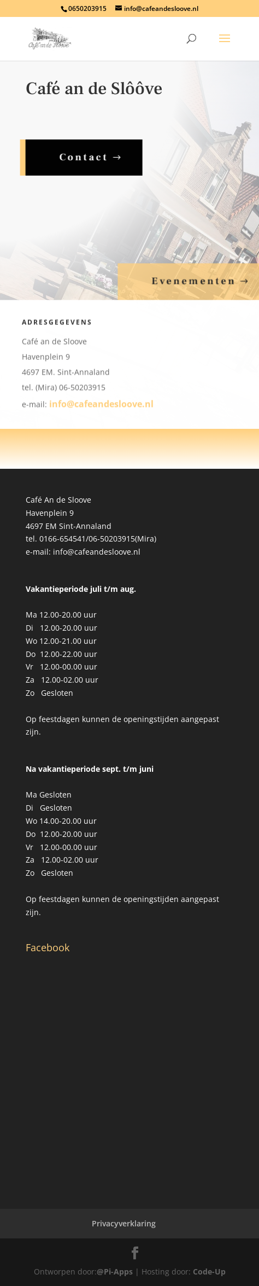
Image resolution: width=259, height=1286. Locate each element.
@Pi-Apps (115, 1271)
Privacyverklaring (124, 1223)
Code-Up (209, 1271)
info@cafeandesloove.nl (101, 408)
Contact (80, 157)
